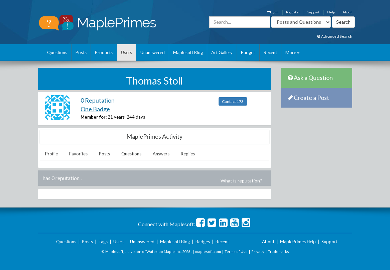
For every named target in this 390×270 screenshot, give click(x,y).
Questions (57, 52)
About (347, 12)
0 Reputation (98, 100)
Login (272, 12)
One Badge (95, 109)
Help (331, 12)
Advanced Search (334, 36)
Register (293, 12)
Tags (103, 241)
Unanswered (152, 52)
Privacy (257, 251)
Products (104, 52)
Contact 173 (233, 101)
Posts (81, 52)
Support (313, 12)
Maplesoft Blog (188, 52)
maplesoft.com (208, 251)
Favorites (78, 153)
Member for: (94, 117)
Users (126, 52)
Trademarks (278, 251)
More (292, 52)
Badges (248, 52)
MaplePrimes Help (298, 241)
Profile (51, 153)
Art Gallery (222, 52)
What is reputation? (241, 180)
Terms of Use (236, 251)
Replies (188, 153)
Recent (270, 52)
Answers (161, 153)
